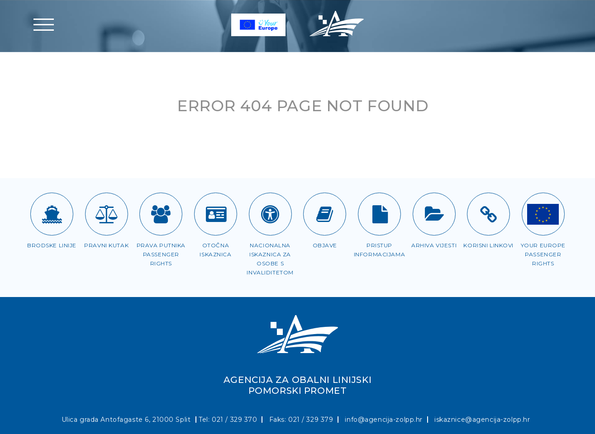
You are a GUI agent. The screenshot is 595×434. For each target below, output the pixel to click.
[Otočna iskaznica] (215, 214)
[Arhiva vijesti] (434, 214)
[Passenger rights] (543, 214)
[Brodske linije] (51, 214)
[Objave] (324, 214)
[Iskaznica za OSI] (270, 214)
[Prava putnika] (160, 214)
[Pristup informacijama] (379, 214)
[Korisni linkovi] (488, 214)
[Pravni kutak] (106, 214)
